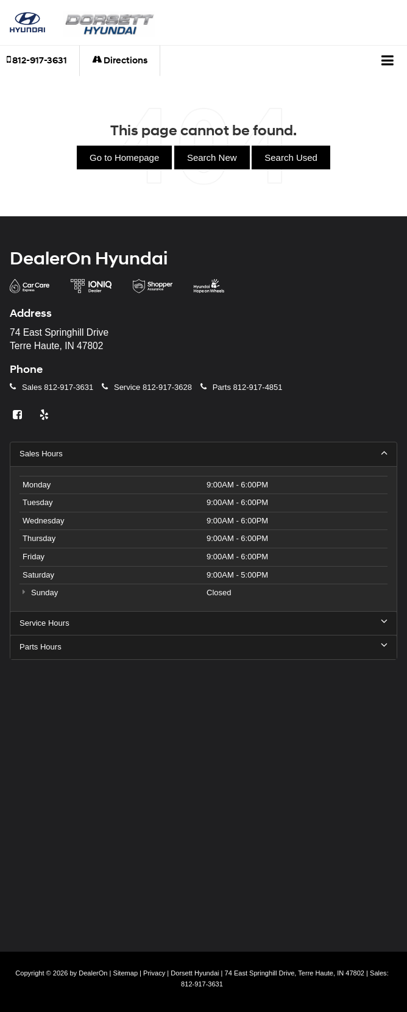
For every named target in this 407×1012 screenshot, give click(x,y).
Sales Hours (203, 453)
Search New (212, 157)
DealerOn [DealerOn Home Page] (93, 973)
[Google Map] (203, 797)
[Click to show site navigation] (388, 61)
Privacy (154, 973)
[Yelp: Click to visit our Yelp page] (46, 415)
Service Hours (203, 623)
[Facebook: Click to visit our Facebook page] (19, 415)
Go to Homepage (124, 157)
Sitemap (125, 973)
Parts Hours (203, 646)
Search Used (290, 157)
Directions (119, 60)
